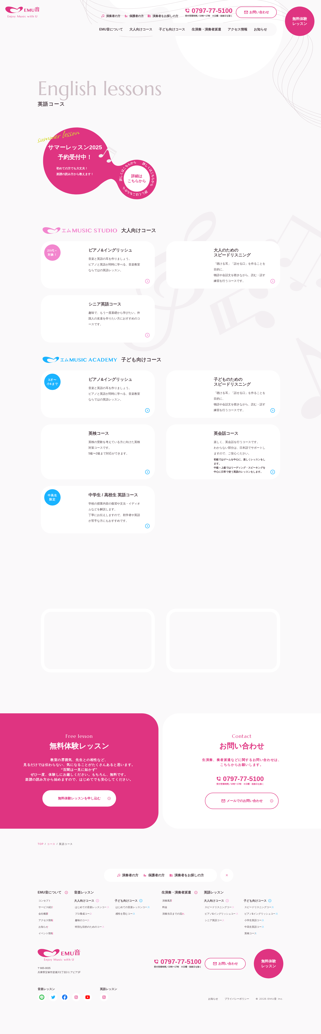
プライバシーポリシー (237, 998)
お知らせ (213, 998)
